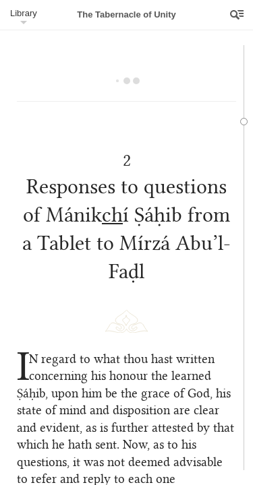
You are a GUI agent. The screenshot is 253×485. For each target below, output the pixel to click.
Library (23, 13)
